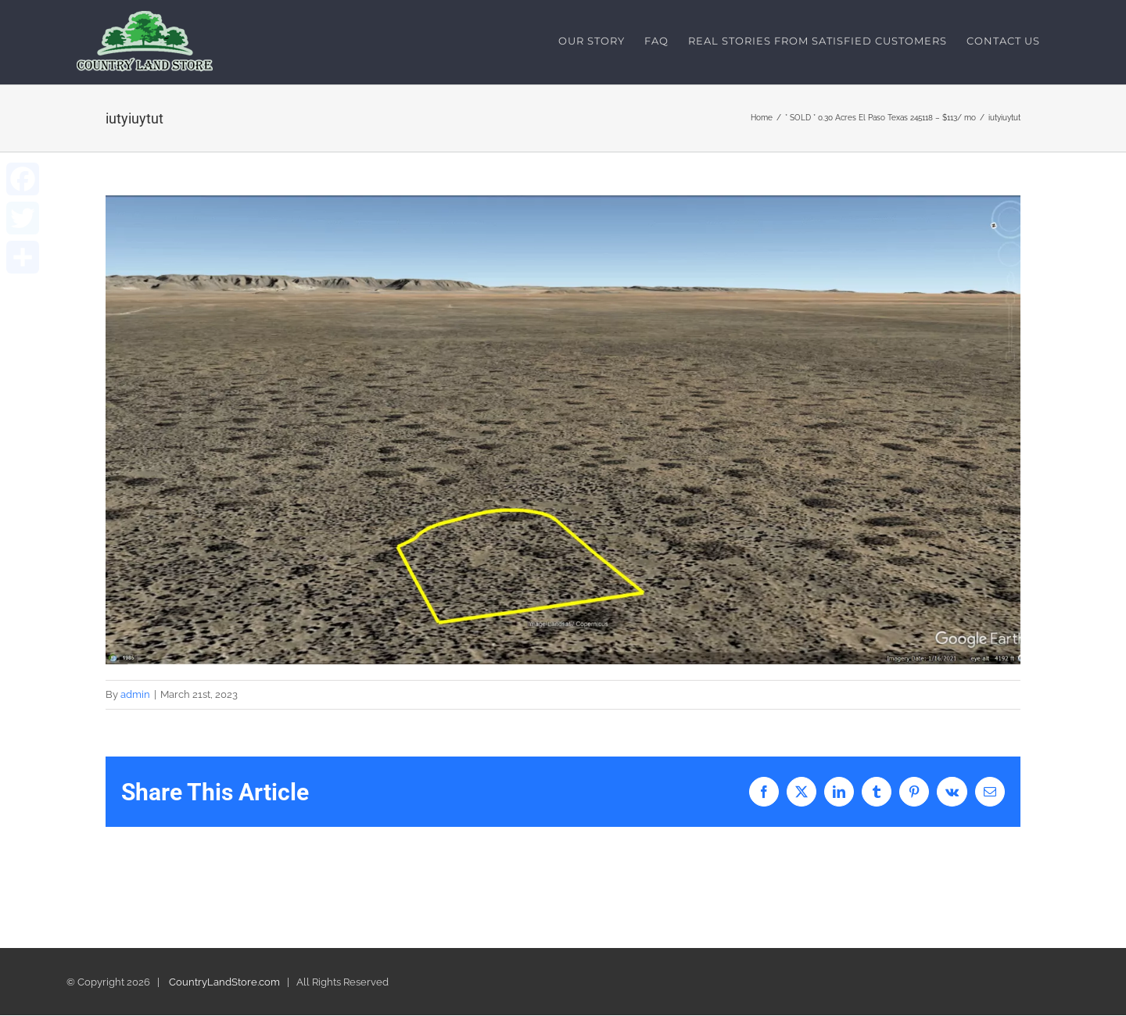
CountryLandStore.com (224, 983)
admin (135, 694)
